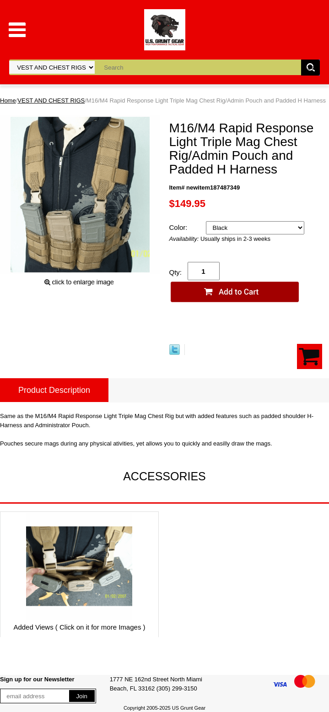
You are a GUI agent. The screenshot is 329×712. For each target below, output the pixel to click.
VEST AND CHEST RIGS (51, 100)
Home (8, 100)
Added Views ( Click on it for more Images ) (79, 627)
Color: (179, 227)
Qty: (175, 272)
